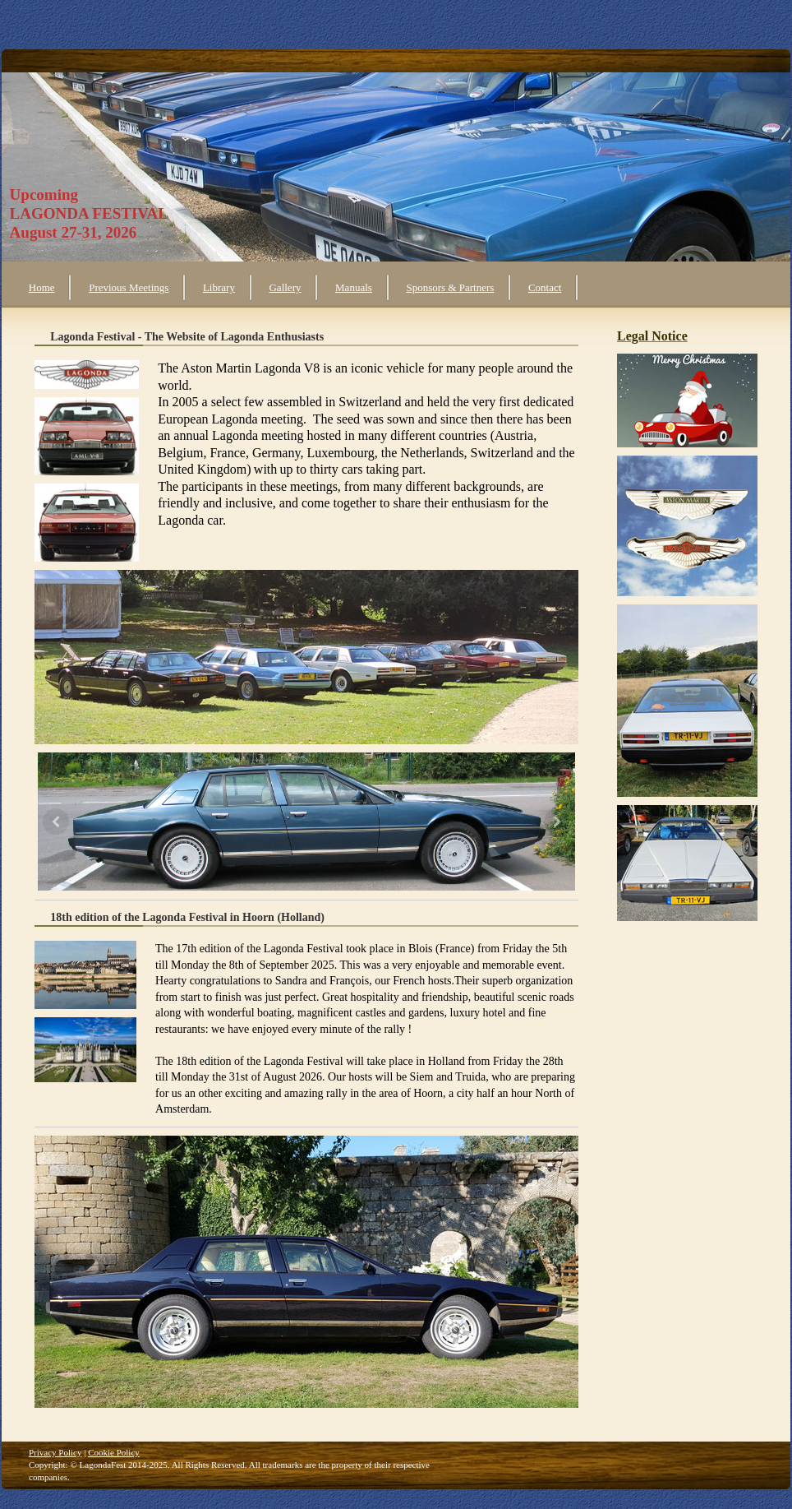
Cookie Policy (114, 1452)
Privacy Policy (55, 1452)
